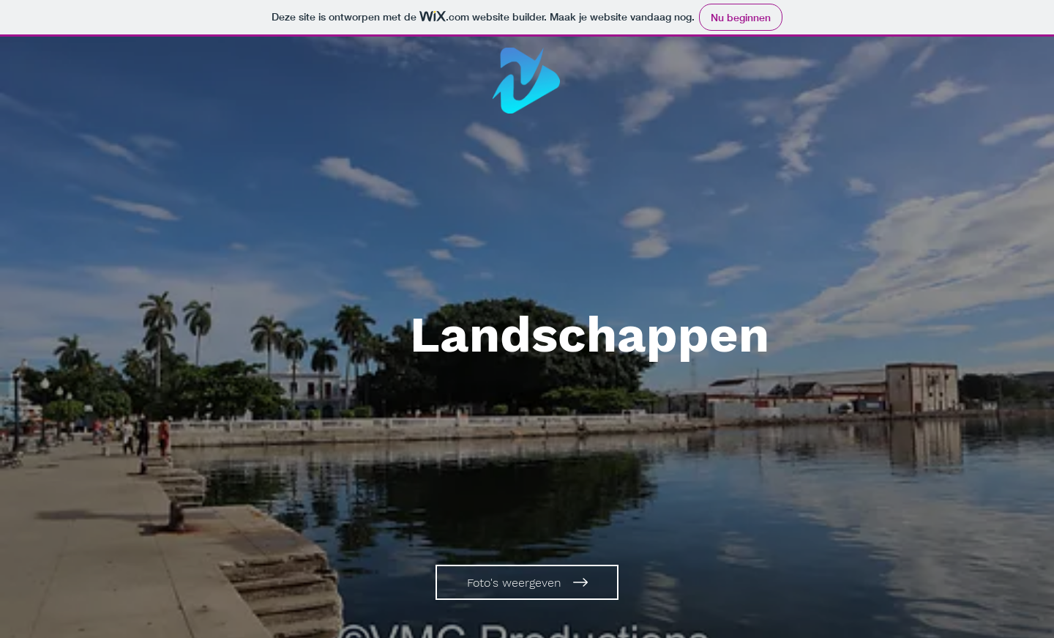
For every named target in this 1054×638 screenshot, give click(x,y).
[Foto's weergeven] (527, 582)
